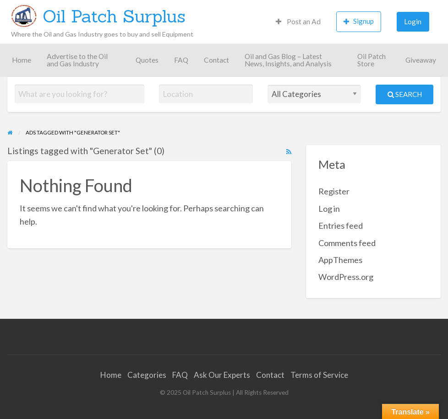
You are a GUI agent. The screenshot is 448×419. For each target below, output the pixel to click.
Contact (216, 60)
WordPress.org (345, 277)
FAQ (181, 60)
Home (21, 60)
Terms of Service (319, 375)
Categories (146, 375)
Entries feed (340, 225)
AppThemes (340, 260)
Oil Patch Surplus (114, 16)
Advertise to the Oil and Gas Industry (77, 60)
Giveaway (420, 60)
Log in (329, 209)
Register (334, 191)
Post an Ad (298, 21)
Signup (359, 21)
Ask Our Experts (222, 375)
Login (412, 21)
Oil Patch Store (371, 60)
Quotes (147, 60)
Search (405, 94)
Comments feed (347, 243)
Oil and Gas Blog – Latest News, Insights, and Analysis (288, 60)
